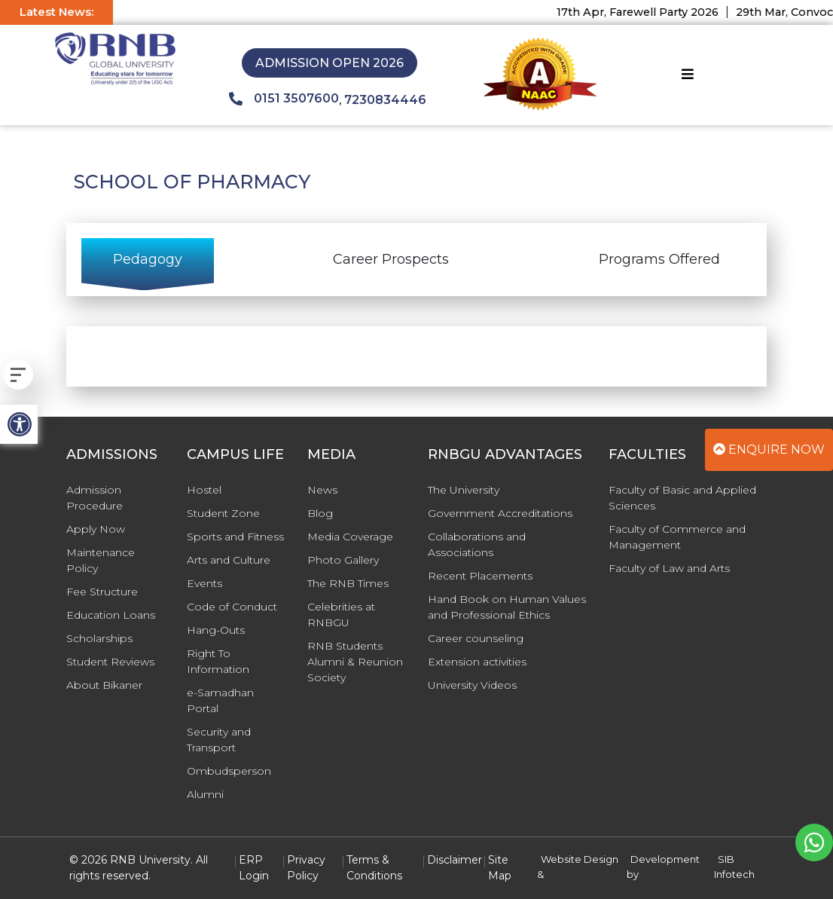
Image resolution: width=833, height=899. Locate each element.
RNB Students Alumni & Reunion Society (355, 661)
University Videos (472, 685)
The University (463, 490)
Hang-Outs (216, 630)
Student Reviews (110, 661)
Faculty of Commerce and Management (677, 537)
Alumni (205, 794)
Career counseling (475, 638)
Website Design (579, 859)
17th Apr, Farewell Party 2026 (646, 12)
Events (204, 583)
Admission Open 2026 (329, 63)
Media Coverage (350, 536)
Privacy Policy (306, 867)
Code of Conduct (232, 606)
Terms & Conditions (374, 867)
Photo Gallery (343, 560)
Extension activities (477, 661)
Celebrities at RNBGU (341, 614)
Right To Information (218, 661)
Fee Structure (102, 591)
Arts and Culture (228, 560)
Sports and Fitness (235, 536)
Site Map (499, 867)
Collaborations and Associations (477, 544)
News (322, 490)
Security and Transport (219, 739)
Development (665, 859)
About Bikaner (104, 685)
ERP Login (254, 867)
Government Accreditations (500, 513)
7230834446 (385, 100)
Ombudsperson (229, 771)
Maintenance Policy (100, 560)
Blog (320, 513)
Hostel (204, 490)
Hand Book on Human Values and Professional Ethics (507, 607)
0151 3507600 (284, 99)
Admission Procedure (94, 497)
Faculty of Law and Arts (669, 568)
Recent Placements (480, 576)
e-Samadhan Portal (220, 700)
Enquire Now (769, 449)
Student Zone (223, 513)
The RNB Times (348, 583)
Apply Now (95, 529)
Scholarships (99, 638)
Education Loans (110, 615)
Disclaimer (454, 860)
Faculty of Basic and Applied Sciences (682, 497)
